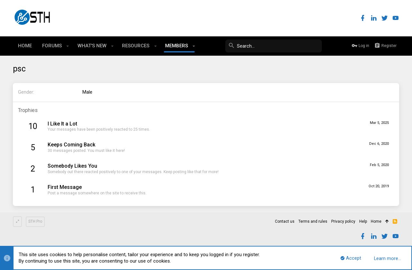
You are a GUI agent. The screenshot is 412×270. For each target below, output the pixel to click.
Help (363, 221)
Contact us (285, 221)
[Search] (273, 46)
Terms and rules (312, 221)
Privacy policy (343, 221)
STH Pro (35, 221)
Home (376, 221)
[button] (67, 46)
